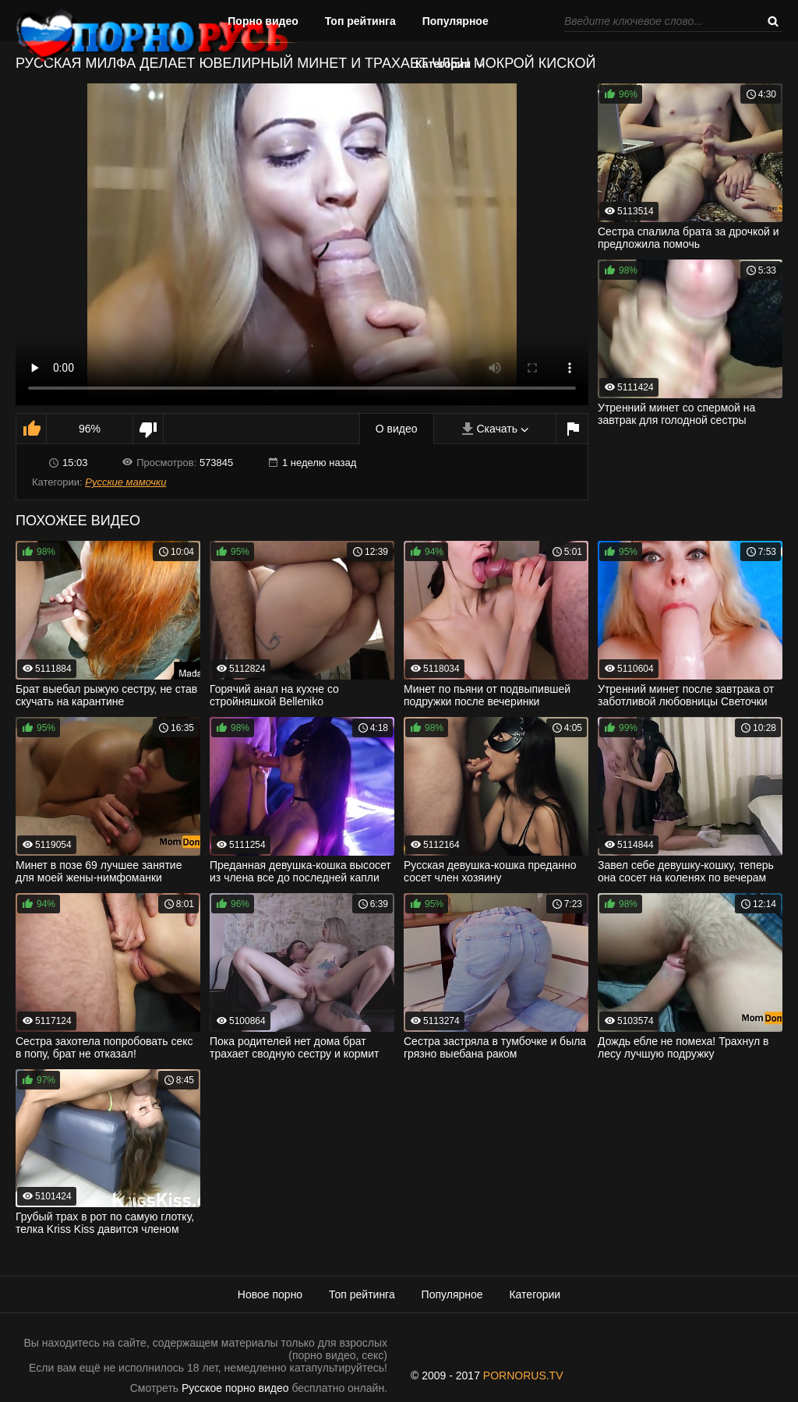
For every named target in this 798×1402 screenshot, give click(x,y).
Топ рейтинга (360, 21)
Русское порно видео (235, 1388)
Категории (443, 64)
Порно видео (263, 21)
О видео (397, 428)
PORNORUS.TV (523, 1375)
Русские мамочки (125, 482)
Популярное (455, 21)
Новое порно (270, 1294)
